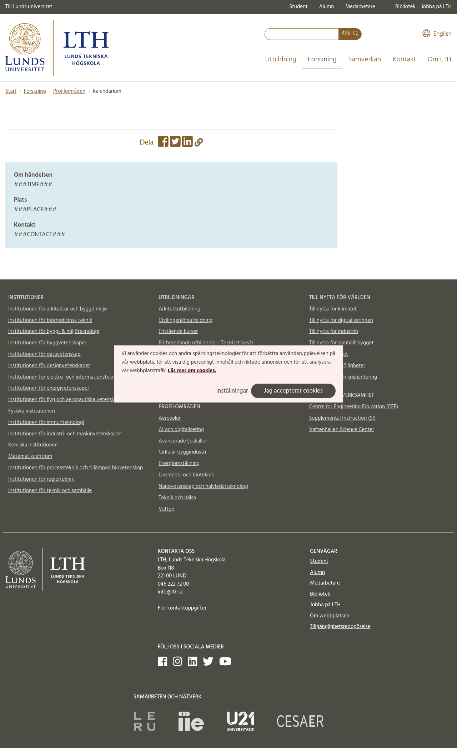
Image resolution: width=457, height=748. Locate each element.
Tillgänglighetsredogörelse (340, 626)
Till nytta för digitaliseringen (341, 320)
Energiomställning (179, 463)
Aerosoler (170, 418)
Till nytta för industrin (333, 331)
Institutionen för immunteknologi (46, 422)
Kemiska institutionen (33, 445)
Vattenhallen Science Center (341, 429)
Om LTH (439, 59)
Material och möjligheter (337, 366)
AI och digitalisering (181, 429)
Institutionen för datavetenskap (44, 354)
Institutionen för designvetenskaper (49, 366)
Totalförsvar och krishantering (343, 377)
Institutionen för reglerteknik (41, 479)
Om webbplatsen (329, 616)
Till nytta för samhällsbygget (341, 343)
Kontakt (404, 59)
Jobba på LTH (436, 6)
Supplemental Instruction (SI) (342, 418)
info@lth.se (171, 592)
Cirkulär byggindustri (182, 452)
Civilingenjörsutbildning (185, 320)
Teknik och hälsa (177, 498)
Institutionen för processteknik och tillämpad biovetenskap (75, 468)
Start (10, 91)
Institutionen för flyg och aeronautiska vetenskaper (66, 399)
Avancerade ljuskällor (183, 441)
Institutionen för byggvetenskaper (47, 343)
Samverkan (364, 59)
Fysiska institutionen (31, 411)
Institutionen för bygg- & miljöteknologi (53, 331)
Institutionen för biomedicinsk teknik (50, 320)
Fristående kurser (178, 331)
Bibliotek (405, 6)
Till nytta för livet (328, 354)
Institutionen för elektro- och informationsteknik (63, 377)
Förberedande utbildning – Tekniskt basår (206, 343)
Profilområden (69, 91)
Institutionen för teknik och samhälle (50, 490)
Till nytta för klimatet (333, 309)
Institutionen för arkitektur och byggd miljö (57, 309)
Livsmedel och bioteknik (186, 475)
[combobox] (302, 34)
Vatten (166, 509)
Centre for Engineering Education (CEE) (353, 407)
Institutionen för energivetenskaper (48, 388)
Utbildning (280, 59)
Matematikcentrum (30, 456)
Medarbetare (360, 6)
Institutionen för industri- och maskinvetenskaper (64, 434)
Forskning (322, 59)
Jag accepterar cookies (293, 391)
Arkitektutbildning (179, 309)
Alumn (326, 6)
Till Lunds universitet (28, 6)
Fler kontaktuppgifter (182, 608)
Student (298, 6)
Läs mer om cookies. (192, 370)
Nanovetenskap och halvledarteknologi (203, 486)
